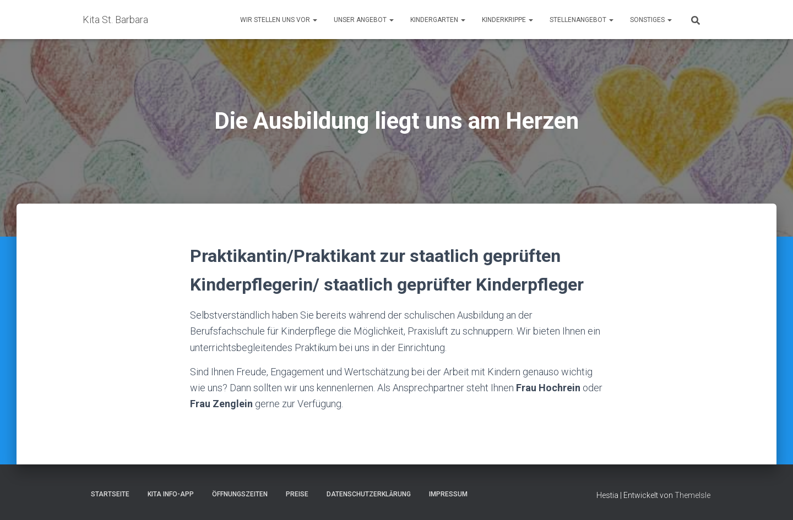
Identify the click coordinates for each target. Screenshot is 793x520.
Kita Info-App (171, 494)
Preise (297, 494)
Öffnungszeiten (240, 494)
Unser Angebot (364, 20)
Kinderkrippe (507, 20)
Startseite (110, 494)
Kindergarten (437, 20)
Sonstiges (651, 20)
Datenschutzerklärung (369, 494)
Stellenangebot (581, 20)
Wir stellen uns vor (278, 20)
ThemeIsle (692, 495)
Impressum (448, 494)
